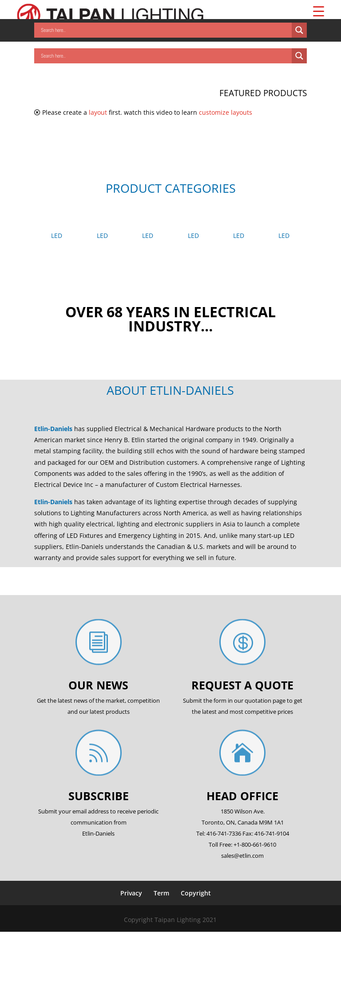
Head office (242, 795)
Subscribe (98, 795)
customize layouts (225, 112)
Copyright (196, 893)
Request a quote (242, 685)
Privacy (131, 893)
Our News (98, 685)
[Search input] (165, 30)
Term (161, 893)
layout (98, 112)
